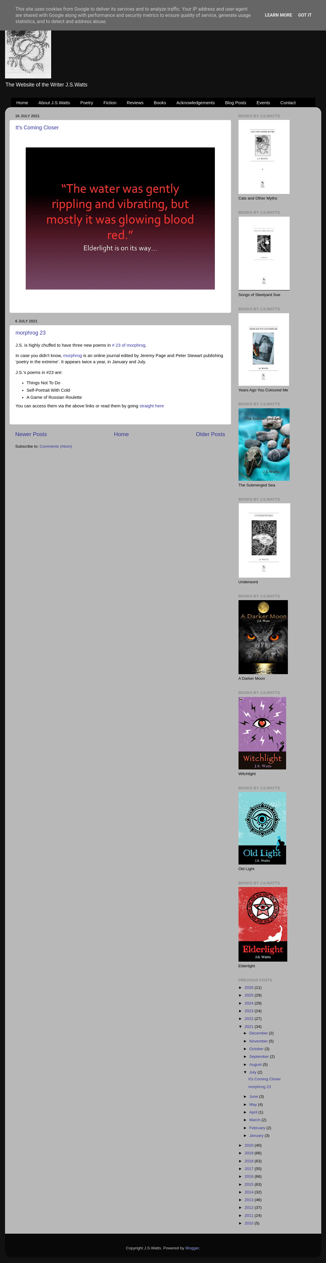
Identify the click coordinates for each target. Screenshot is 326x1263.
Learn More (278, 15)
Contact (288, 102)
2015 (249, 1184)
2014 (249, 1192)
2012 (249, 1207)
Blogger (192, 1248)
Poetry (86, 102)
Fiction (109, 102)
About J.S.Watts (54, 102)
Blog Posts (235, 102)
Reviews (135, 102)
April (254, 1112)
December (259, 1033)
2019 (249, 1153)
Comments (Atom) (56, 446)
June (254, 1096)
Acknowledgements (195, 102)
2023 (249, 1011)
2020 (249, 1145)
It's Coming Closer (37, 128)
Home (22, 102)
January (257, 1135)
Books (160, 102)
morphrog (72, 355)
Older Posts (210, 434)
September (259, 1056)
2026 (249, 987)
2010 (249, 1223)
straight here (152, 406)
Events (263, 102)
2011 (249, 1215)
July (253, 1072)
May (253, 1104)
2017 (249, 1168)
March (255, 1120)
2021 (249, 1026)
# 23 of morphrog (128, 345)
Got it (305, 15)
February (258, 1128)
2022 (249, 1018)
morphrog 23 (31, 333)
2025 (249, 995)
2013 (249, 1200)
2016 (249, 1176)
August (256, 1064)
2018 (249, 1161)
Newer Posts (31, 434)
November (259, 1041)
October (257, 1049)
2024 (249, 1003)
